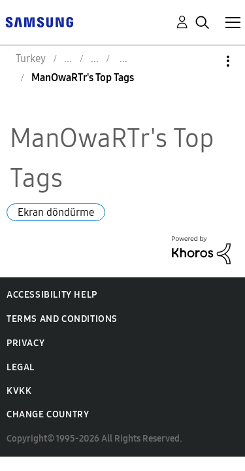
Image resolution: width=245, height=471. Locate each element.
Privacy (25, 343)
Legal (21, 367)
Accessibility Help (52, 294)
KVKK (19, 390)
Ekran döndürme (56, 212)
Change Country (48, 414)
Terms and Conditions (62, 318)
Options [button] (205, 61)
